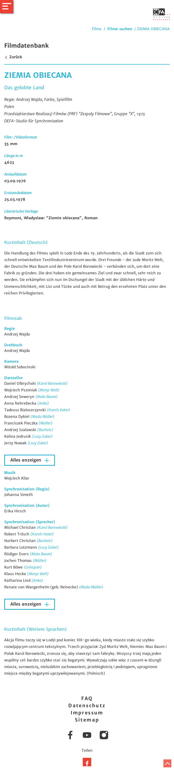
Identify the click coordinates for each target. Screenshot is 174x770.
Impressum (87, 713)
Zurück (13, 57)
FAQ (87, 698)
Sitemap (87, 720)
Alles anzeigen (26, 460)
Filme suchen (119, 28)
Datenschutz (87, 705)
